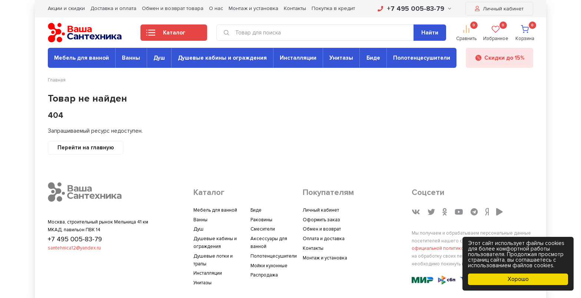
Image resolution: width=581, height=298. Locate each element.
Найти (429, 32)
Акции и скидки (66, 8)
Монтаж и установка (253, 8)
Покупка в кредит (333, 8)
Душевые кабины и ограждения (222, 57)
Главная (57, 80)
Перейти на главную (85, 147)
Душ (159, 57)
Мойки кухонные (269, 266)
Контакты (295, 8)
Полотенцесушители (421, 57)
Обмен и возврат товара (172, 8)
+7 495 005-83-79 (414, 8)
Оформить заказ (321, 220)
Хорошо (518, 279)
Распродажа (264, 275)
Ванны (131, 57)
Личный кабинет (499, 9)
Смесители (262, 229)
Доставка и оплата (113, 8)
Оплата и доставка (324, 239)
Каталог (165, 34)
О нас (216, 8)
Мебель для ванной (81, 57)
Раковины (261, 220)
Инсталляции (298, 57)
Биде (373, 57)
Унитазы (341, 57)
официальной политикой (439, 248)
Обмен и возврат (322, 229)
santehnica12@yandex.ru (74, 248)
